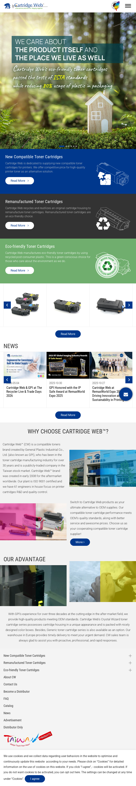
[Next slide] (128, 305)
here (77, 772)
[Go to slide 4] (71, 146)
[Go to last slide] (7, 305)
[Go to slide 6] (76, 146)
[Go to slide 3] (68, 146)
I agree (34, 778)
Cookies (103, 761)
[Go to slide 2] (66, 146)
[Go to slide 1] (61, 146)
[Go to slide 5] (73, 146)
